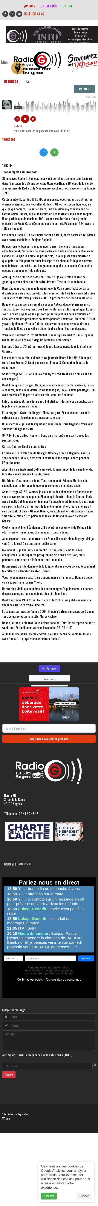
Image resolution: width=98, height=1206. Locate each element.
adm (6, 1137)
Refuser (84, 1195)
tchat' (68, 6)
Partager (49, 687)
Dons (29, 6)
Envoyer (9, 1093)
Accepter (49, 1195)
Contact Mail (24, 882)
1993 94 (8, 139)
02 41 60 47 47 (34, 14)
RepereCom (23, 1133)
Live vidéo (49, 6)
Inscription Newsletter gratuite (49, 758)
